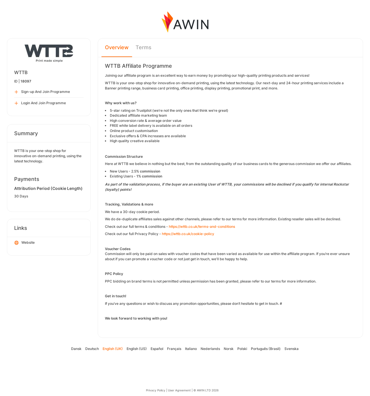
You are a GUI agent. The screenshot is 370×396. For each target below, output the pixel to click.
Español (157, 348)
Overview (117, 47)
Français (174, 348)
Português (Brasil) (266, 348)
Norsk (229, 348)
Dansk (76, 348)
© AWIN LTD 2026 (206, 390)
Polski (242, 348)
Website (24, 243)
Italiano (191, 348)
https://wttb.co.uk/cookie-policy (188, 234)
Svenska (291, 348)
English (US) (137, 348)
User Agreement (179, 390)
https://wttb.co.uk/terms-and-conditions (202, 226)
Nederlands (210, 348)
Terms (143, 47)
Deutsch (92, 348)
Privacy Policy (155, 390)
